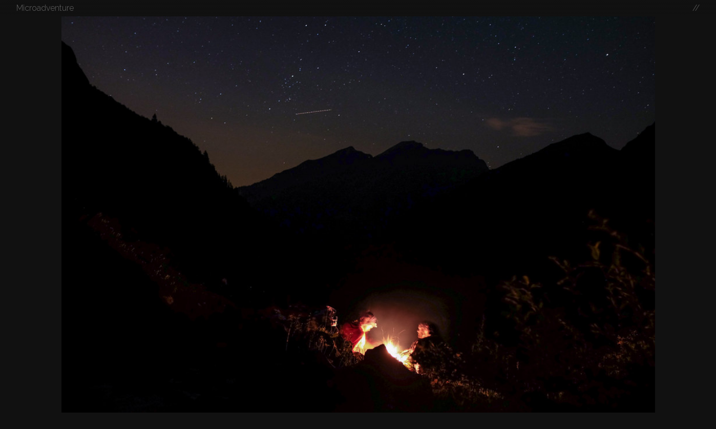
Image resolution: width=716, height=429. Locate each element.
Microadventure (45, 8)
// (696, 8)
